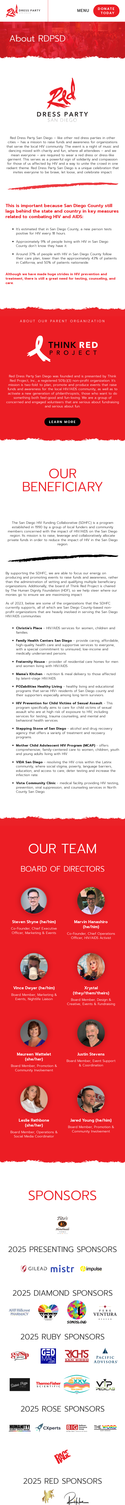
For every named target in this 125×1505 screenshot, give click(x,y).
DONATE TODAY (106, 11)
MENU (83, 10)
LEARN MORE (62, 421)
